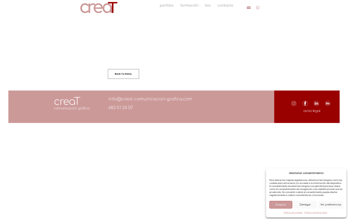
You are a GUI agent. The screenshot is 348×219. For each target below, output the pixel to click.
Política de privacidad (315, 212)
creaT (67, 101)
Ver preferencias (330, 204)
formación (189, 5)
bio (208, 5)
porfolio (167, 5)
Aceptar (281, 204)
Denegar (305, 204)
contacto (225, 5)
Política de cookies (293, 212)
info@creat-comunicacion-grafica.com (150, 99)
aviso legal (311, 111)
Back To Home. (123, 73)
